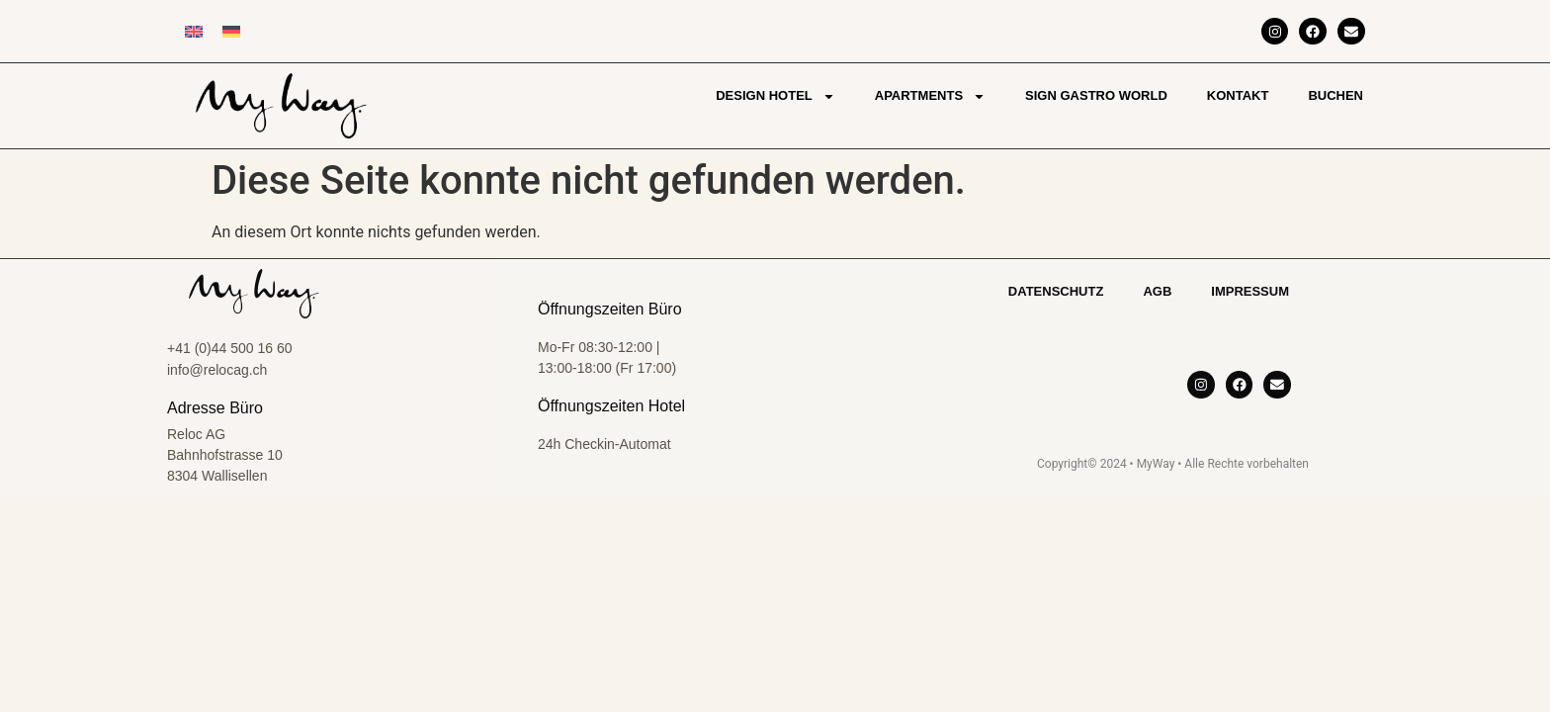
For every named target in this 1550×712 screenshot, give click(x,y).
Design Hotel (775, 96)
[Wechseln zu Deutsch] (231, 31)
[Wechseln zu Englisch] (194, 31)
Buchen (1335, 95)
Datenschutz (1056, 291)
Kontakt (1238, 95)
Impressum (1250, 291)
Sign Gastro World (1096, 95)
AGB (1157, 291)
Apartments (930, 96)
